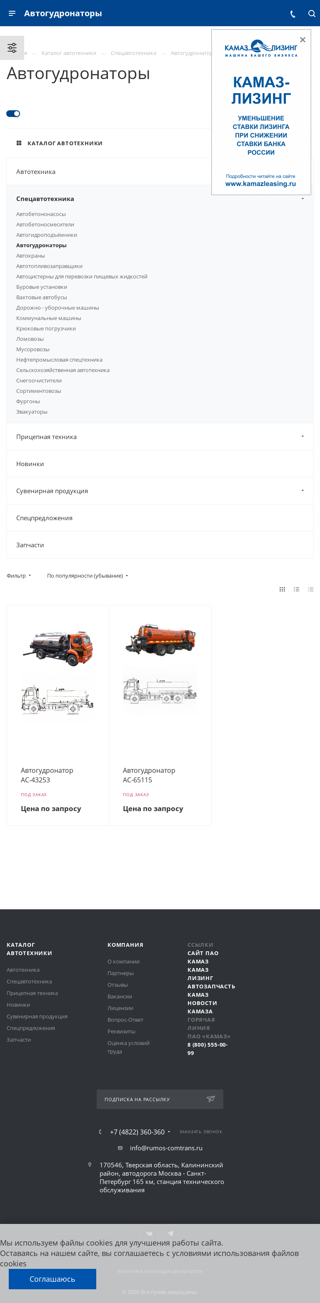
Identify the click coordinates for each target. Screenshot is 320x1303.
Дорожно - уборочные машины (57, 307)
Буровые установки (41, 286)
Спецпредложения (44, 518)
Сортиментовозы (38, 391)
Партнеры (121, 973)
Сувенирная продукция (164, 490)
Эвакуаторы (32, 411)
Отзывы (118, 984)
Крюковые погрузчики (46, 328)
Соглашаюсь (52, 1279)
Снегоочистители (39, 380)
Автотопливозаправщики (49, 266)
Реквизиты (121, 1031)
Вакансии (120, 996)
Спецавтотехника (164, 198)
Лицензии (120, 1008)
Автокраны (30, 255)
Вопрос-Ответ (125, 1019)
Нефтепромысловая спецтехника (59, 359)
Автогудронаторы (41, 245)
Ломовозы (30, 339)
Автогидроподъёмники (46, 234)
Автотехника (164, 171)
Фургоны (28, 401)
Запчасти (30, 545)
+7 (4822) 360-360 (137, 1132)
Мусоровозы (33, 349)
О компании (124, 961)
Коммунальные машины (48, 318)
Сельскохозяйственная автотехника (63, 370)
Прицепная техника (164, 436)
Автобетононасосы (41, 214)
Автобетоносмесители (45, 224)
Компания (125, 944)
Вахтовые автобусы (41, 297)
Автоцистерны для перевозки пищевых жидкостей (82, 276)
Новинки (30, 463)
